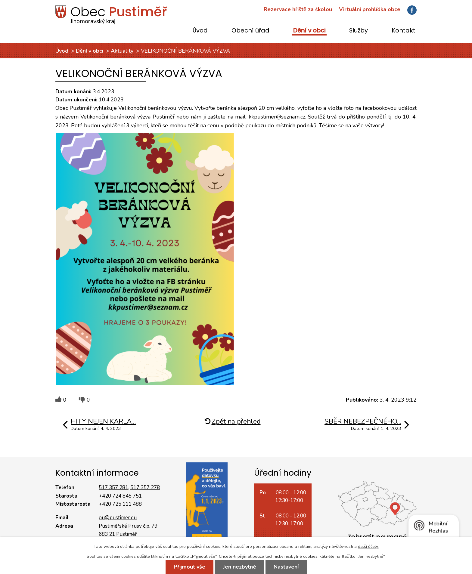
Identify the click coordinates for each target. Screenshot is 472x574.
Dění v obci (309, 31)
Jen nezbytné (239, 566)
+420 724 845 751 (120, 495)
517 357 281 (113, 487)
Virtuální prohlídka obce (369, 9)
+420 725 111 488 (120, 504)
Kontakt (403, 31)
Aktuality (122, 50)
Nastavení (286, 566)
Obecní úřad (250, 31)
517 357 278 (145, 487)
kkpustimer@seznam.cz (277, 116)
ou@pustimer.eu (118, 517)
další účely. (368, 546)
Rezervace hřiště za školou (298, 9)
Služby (358, 31)
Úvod (200, 31)
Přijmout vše (189, 566)
